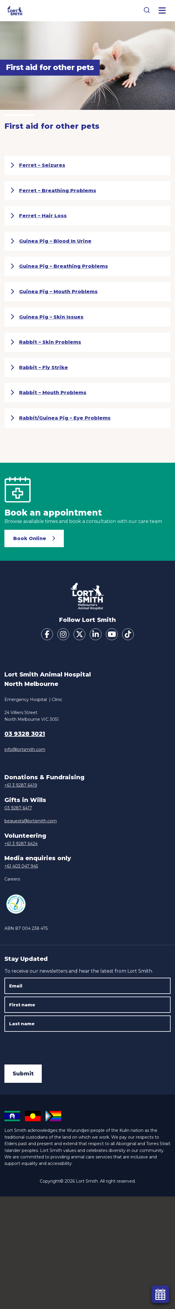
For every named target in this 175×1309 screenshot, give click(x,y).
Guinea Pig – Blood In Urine (50, 241)
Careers (12, 879)
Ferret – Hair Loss (38, 216)
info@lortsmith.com (24, 749)
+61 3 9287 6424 (21, 843)
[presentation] (49, 1045)
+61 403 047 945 (21, 866)
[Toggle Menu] (162, 11)
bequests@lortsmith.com (30, 821)
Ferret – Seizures (37, 165)
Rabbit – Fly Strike (39, 368)
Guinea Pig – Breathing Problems (59, 266)
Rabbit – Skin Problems (45, 342)
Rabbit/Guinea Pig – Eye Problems (60, 418)
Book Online (29, 538)
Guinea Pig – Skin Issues (47, 317)
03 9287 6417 (18, 808)
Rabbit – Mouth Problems (48, 393)
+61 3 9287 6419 (20, 785)
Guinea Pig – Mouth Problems (54, 292)
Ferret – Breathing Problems (53, 190)
